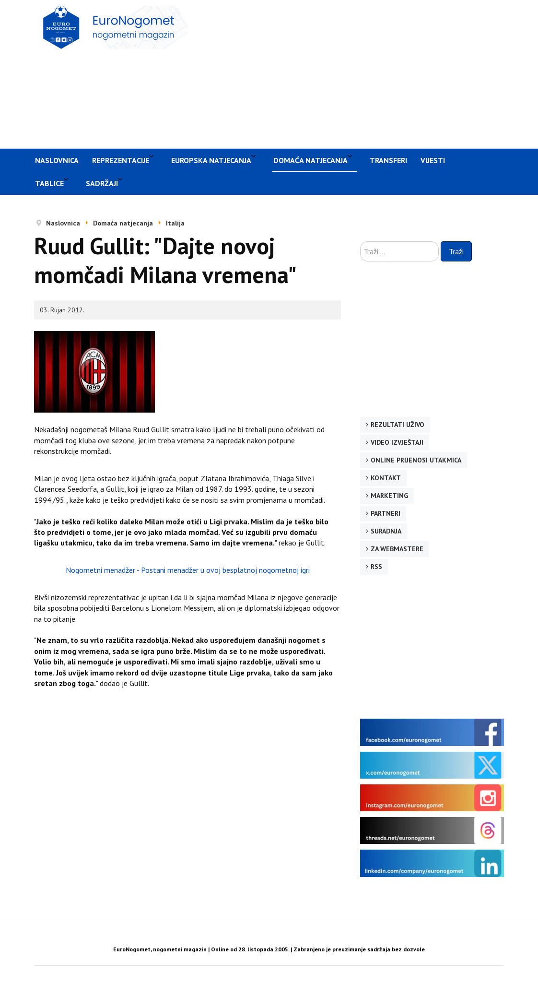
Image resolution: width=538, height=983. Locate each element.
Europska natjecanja (211, 160)
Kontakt (386, 478)
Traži (456, 251)
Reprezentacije (120, 160)
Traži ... (360, 241)
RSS (376, 566)
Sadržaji (102, 183)
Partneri (385, 513)
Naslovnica (57, 160)
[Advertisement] (367, 73)
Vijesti (433, 160)
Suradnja (386, 531)
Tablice (49, 183)
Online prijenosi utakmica (416, 460)
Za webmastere (397, 549)
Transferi (388, 160)
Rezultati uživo (397, 424)
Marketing (389, 495)
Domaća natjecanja (310, 160)
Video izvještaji (397, 442)
